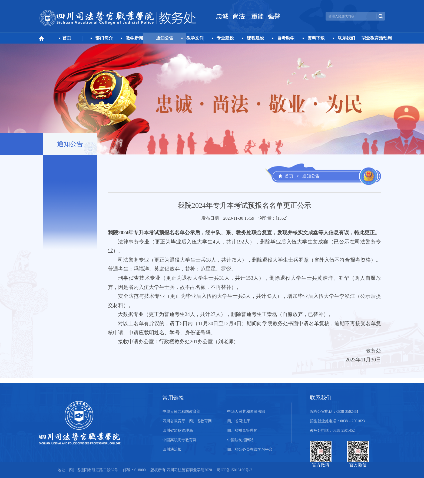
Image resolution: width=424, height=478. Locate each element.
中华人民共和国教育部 (181, 412)
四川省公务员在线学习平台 (250, 449)
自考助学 (285, 38)
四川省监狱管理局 (178, 430)
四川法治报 (172, 449)
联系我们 (346, 38)
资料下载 (316, 38)
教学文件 (195, 38)
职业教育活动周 (377, 38)
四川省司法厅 (238, 421)
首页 (66, 38)
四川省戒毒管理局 (242, 430)
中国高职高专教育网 (180, 440)
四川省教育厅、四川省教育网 (187, 421)
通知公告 (164, 38)
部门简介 (104, 38)
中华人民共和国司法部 (246, 412)
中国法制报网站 (240, 440)
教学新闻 (134, 38)
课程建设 (255, 38)
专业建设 (225, 38)
